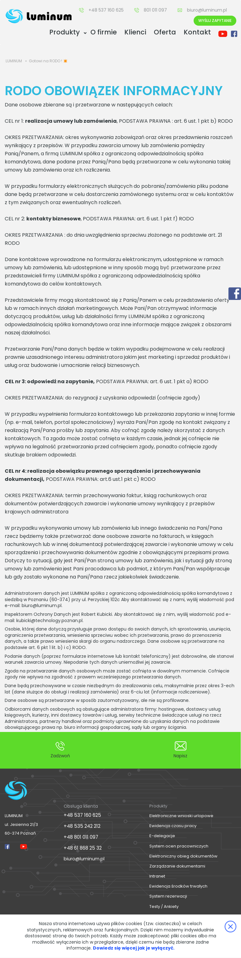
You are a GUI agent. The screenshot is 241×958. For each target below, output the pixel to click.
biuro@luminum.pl (207, 10)
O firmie (103, 32)
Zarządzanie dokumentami (177, 866)
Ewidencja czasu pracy (172, 826)
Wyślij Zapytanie (215, 20)
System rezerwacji (168, 896)
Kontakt (197, 32)
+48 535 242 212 (81, 825)
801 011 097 (155, 10)
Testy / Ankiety (164, 906)
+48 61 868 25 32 (82, 846)
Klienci (135, 32)
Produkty (64, 32)
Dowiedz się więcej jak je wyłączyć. (133, 948)
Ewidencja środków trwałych (178, 886)
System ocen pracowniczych (178, 846)
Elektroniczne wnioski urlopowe (181, 816)
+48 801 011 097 (80, 835)
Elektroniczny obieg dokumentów (183, 856)
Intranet (157, 876)
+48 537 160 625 (106, 10)
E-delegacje (162, 836)
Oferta (165, 32)
